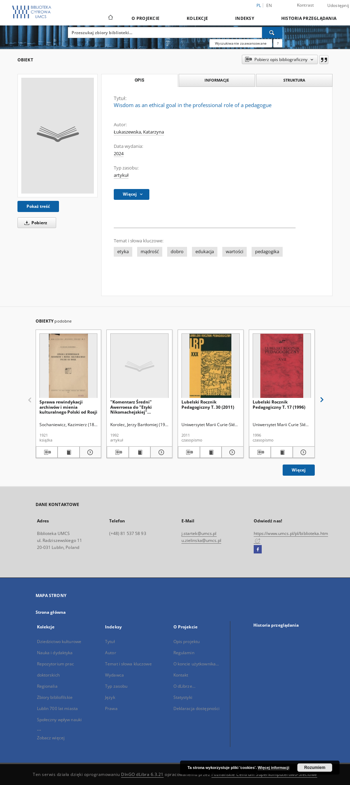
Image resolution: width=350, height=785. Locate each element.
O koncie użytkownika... (196, 664)
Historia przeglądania (308, 18)
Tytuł (110, 641)
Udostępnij (338, 5)
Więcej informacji (273, 767)
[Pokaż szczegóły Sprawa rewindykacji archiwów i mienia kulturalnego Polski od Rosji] (89, 452)
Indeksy (244, 18)
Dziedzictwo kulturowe (59, 641)
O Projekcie (145, 18)
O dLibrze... (184, 686)
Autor (110, 653)
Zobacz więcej (51, 738)
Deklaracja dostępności (196, 708)
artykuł (121, 175)
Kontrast (305, 5)
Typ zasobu (116, 686)
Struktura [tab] (294, 80)
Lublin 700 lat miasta (57, 708)
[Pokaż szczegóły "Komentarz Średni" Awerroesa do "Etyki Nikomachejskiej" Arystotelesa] (160, 452)
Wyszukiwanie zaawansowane (241, 43)
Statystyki (182, 697)
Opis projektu (186, 641)
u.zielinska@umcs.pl (201, 540)
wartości (234, 252)
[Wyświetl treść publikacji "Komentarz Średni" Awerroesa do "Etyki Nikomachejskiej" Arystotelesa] (139, 452)
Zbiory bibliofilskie (55, 697)
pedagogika (267, 252)
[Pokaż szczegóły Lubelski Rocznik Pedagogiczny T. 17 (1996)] (302, 452)
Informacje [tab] (216, 80)
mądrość (150, 252)
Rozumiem (315, 767)
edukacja (204, 252)
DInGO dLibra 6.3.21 (142, 774)
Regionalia (47, 686)
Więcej (299, 470)
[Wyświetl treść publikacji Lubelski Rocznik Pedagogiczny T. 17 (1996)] (281, 452)
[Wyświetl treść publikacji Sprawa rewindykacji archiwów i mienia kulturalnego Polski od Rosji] (68, 452)
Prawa (111, 708)
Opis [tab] (139, 80)
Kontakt (180, 675)
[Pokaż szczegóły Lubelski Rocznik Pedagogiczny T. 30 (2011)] (231, 452)
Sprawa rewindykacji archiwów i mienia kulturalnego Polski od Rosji (68, 407)
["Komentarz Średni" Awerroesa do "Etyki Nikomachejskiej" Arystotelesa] (139, 366)
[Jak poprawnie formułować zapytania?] (277, 43)
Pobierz (34, 223)
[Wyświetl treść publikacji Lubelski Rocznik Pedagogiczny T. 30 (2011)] (211, 452)
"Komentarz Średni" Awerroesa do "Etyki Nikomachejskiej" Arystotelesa (131, 407)
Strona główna (51, 612)
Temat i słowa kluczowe (128, 664)
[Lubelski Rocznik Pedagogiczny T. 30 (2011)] (210, 366)
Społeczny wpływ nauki (59, 720)
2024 (119, 154)
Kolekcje (197, 18)
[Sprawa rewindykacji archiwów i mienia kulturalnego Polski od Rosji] (68, 366)
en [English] (269, 5)
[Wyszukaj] (272, 32)
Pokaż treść (38, 206)
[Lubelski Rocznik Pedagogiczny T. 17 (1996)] (282, 366)
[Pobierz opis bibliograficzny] (47, 452)
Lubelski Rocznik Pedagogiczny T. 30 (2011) (207, 404)
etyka (123, 252)
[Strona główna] (110, 18)
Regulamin (183, 653)
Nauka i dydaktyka (55, 653)
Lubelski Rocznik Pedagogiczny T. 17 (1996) (279, 404)
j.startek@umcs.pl (199, 533)
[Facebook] (258, 549)
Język (110, 697)
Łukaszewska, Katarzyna (139, 132)
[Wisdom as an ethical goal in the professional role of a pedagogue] (57, 136)
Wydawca (114, 675)
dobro (177, 252)
